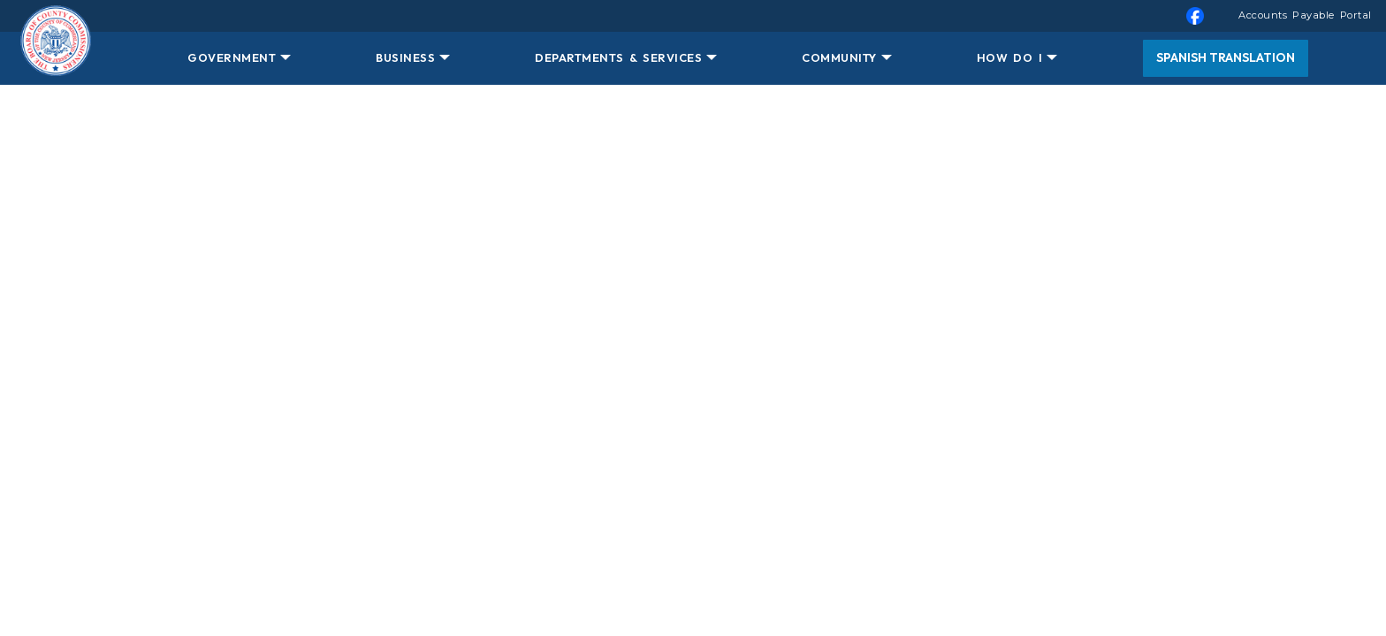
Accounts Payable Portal (1305, 15)
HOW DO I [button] (1009, 57)
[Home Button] (55, 58)
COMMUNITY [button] (839, 57)
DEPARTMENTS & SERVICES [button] (618, 57)
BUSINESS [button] (405, 57)
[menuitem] (693, 16)
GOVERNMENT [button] (231, 57)
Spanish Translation (1225, 57)
